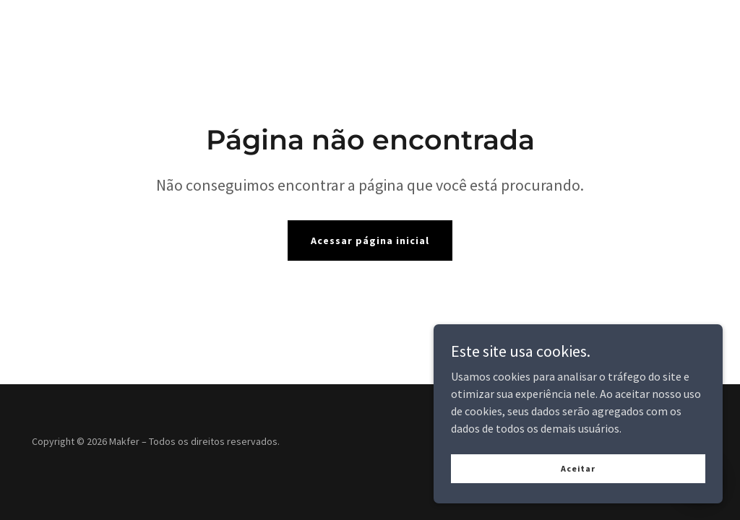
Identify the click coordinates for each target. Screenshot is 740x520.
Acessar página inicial (370, 240)
